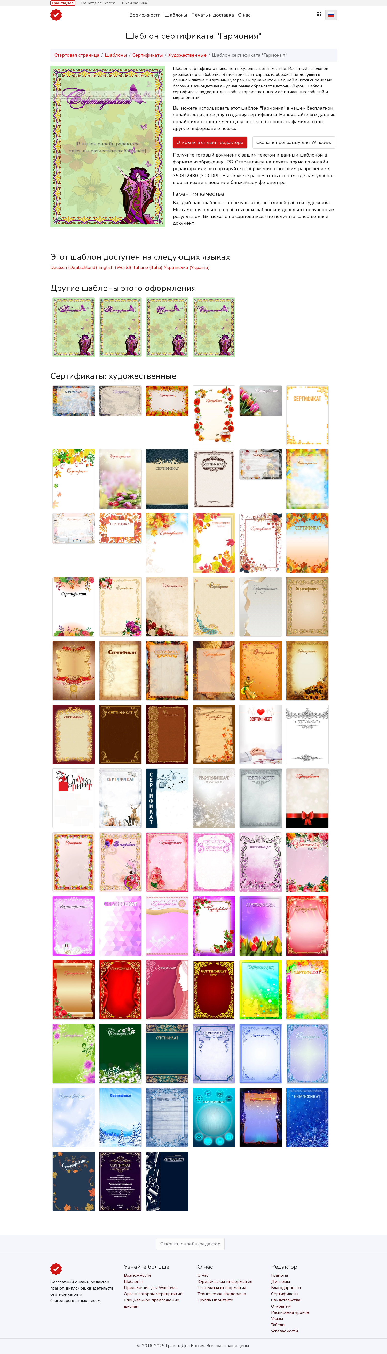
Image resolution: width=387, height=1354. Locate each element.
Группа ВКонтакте (215, 1300)
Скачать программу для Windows (293, 142)
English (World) (114, 267)
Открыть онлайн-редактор (190, 1244)
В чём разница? (135, 3)
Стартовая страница (77, 55)
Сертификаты (147, 55)
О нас (244, 15)
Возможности (144, 15)
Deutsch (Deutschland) (73, 267)
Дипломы (280, 1281)
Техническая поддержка (222, 1294)
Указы (277, 1319)
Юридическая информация (225, 1281)
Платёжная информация (222, 1288)
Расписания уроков (290, 1312)
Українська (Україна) (187, 267)
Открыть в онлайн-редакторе (210, 142)
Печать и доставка (212, 15)
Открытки (281, 1306)
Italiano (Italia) (147, 267)
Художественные (187, 55)
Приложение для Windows (150, 1288)
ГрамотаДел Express (98, 3)
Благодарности (286, 1288)
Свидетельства (285, 1300)
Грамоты (279, 1275)
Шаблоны (175, 15)
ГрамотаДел (63, 3)
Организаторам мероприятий (153, 1294)
